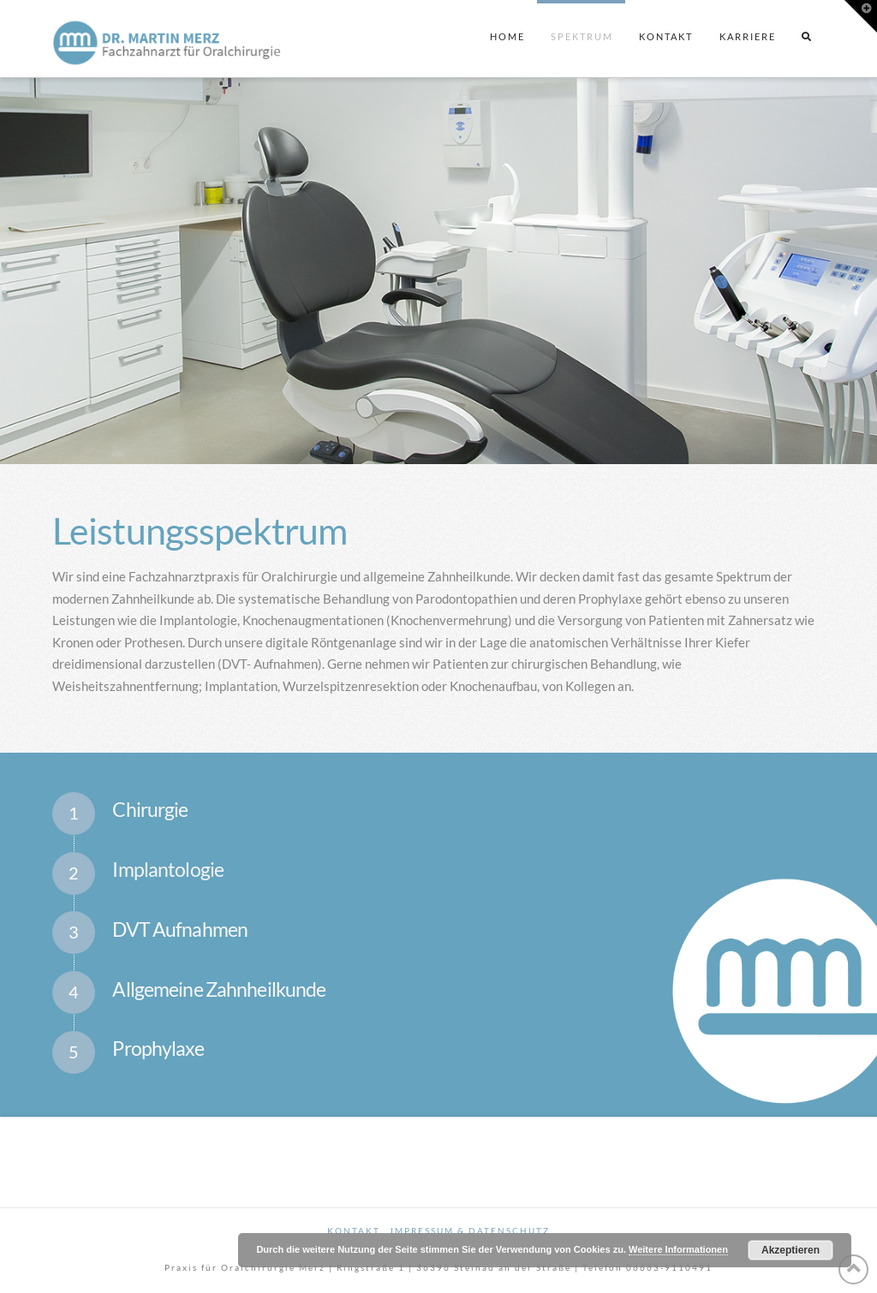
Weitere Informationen (678, 1249)
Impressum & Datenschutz (470, 1230)
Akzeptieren (790, 1250)
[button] (860, 16)
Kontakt (353, 1230)
